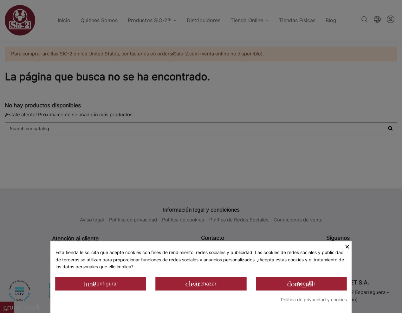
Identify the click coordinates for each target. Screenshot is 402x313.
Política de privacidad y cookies (314, 299)
